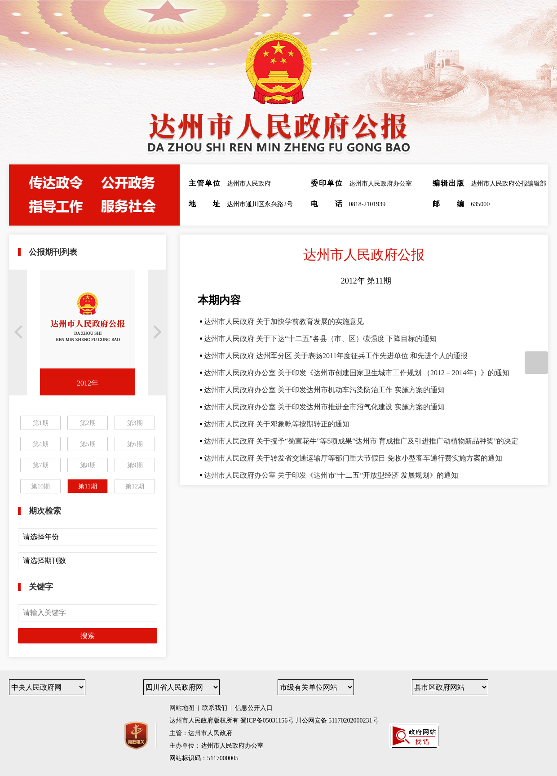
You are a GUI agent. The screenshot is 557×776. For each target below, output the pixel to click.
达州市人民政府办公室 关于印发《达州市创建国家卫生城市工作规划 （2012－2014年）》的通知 (356, 373)
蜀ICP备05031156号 (267, 720)
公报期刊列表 (53, 252)
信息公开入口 (254, 708)
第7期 (41, 465)
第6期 (135, 444)
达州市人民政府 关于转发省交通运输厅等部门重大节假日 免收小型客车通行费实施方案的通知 (353, 458)
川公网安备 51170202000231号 (337, 720)
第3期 (135, 423)
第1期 (41, 423)
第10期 (40, 486)
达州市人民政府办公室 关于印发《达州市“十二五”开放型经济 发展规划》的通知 (331, 475)
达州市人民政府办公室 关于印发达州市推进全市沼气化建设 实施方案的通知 (324, 407)
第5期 (88, 444)
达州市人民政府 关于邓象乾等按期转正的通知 (276, 424)
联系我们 (214, 708)
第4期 (41, 444)
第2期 (88, 423)
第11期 (87, 486)
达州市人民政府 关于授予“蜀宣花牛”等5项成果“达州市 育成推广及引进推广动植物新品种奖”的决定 (361, 441)
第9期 (135, 465)
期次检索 (45, 510)
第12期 (134, 486)
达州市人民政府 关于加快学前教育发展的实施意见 (284, 321)
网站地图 (182, 708)
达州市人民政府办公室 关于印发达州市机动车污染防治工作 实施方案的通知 (324, 390)
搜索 (87, 635)
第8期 (88, 465)
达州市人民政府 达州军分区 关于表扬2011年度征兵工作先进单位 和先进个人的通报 (336, 355)
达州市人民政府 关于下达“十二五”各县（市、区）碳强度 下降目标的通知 (320, 338)
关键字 (41, 586)
